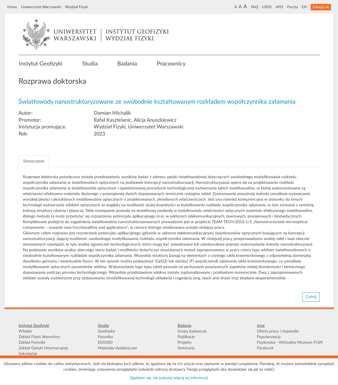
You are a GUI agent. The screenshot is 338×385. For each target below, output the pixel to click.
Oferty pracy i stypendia (278, 331)
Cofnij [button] (311, 297)
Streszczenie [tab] (33, 161)
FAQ (254, 7)
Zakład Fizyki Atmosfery (39, 337)
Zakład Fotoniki (32, 343)
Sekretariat (28, 354)
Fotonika (105, 337)
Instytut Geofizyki (40, 64)
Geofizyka (106, 331)
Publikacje (186, 337)
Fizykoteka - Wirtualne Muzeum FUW (290, 343)
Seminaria (186, 348)
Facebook (265, 348)
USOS (267, 7)
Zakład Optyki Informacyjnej (43, 348)
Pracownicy (171, 64)
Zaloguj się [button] (320, 7)
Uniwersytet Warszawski (41, 7)
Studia (90, 64)
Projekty (185, 343)
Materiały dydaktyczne (117, 348)
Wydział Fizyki (76, 7)
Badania (127, 64)
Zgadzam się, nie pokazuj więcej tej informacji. (169, 378)
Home (12, 7)
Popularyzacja (269, 337)
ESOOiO (105, 343)
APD (279, 7)
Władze (25, 331)
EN (304, 7)
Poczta (292, 7)
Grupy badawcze (192, 331)
